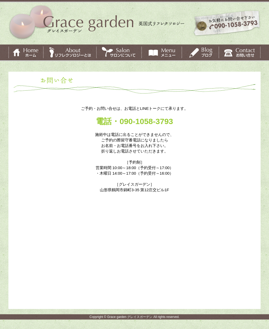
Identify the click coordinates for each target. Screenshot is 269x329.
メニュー (162, 53)
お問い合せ (240, 53)
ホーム (25, 53)
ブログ (200, 53)
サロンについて (119, 53)
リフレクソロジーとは (69, 53)
